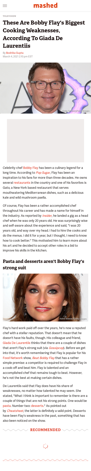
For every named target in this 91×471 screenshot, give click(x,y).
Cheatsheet (15, 411)
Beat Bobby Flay (43, 358)
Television (9, 16)
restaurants (22, 183)
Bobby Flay (30, 168)
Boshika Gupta (14, 53)
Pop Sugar (43, 173)
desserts (37, 406)
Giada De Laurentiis (16, 343)
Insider (47, 216)
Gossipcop (56, 348)
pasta (7, 406)
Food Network (13, 358)
